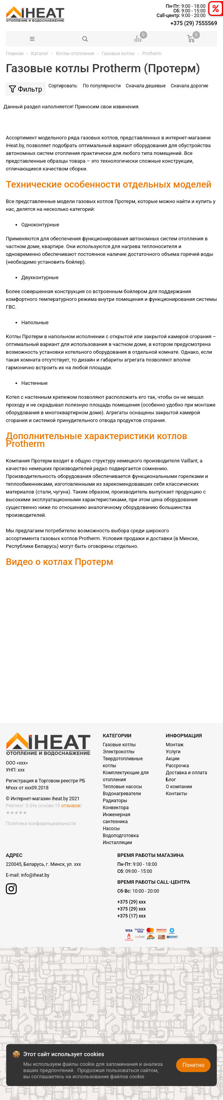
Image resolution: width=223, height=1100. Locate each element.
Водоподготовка (120, 835)
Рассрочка (177, 765)
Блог (171, 779)
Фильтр (25, 89)
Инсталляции (117, 842)
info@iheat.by (35, 875)
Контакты (176, 793)
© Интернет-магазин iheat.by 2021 (43, 798)
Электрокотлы (119, 751)
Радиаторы (115, 800)
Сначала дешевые (146, 86)
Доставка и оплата (186, 772)
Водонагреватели (122, 793)
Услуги (173, 751)
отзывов (70, 805)
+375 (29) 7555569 (194, 23)
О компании (179, 786)
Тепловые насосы (122, 786)
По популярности (102, 86)
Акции (173, 758)
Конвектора (116, 807)
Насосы (111, 828)
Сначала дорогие (189, 86)
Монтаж (175, 744)
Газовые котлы (119, 744)
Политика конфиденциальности (41, 823)
